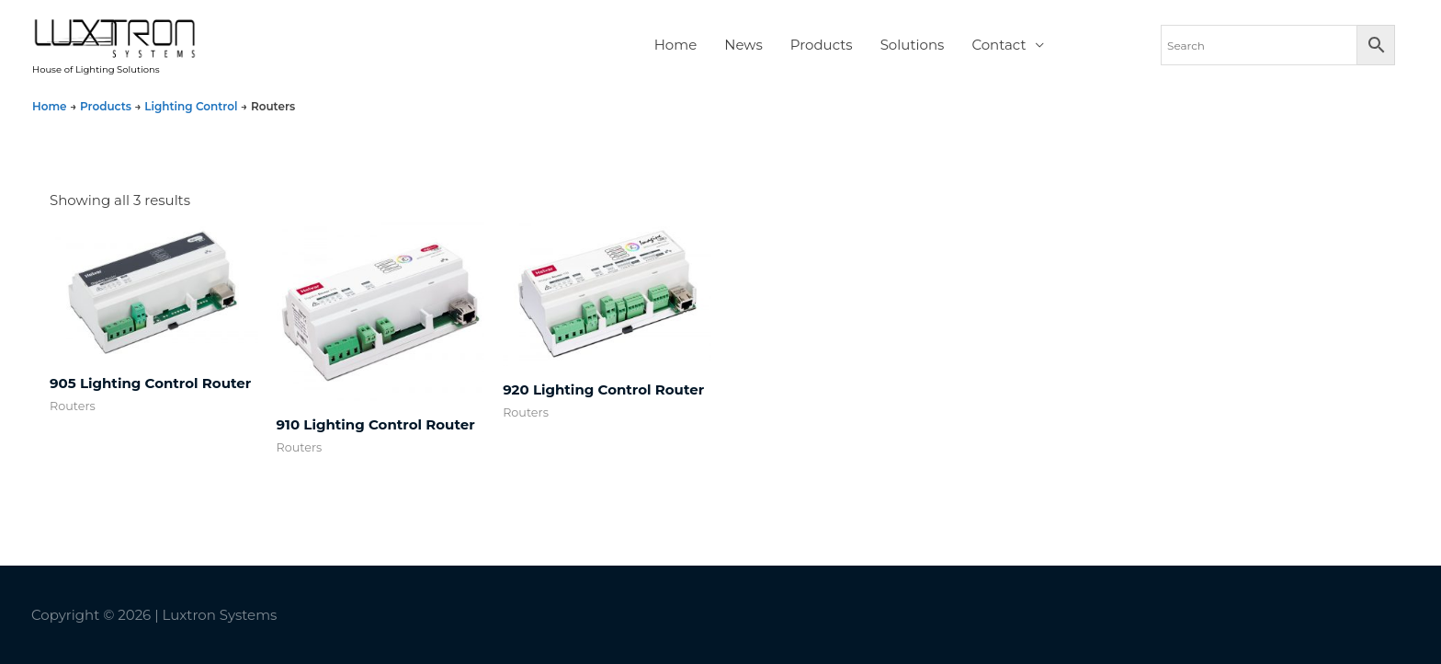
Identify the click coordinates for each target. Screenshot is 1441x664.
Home (676, 44)
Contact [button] (998, 44)
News (743, 44)
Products (821, 44)
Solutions (912, 44)
